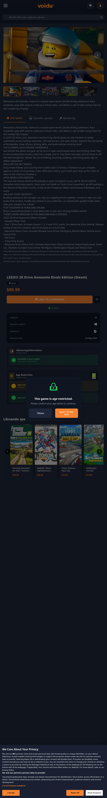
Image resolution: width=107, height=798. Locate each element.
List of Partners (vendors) (13, 789)
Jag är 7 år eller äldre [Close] (67, 413)
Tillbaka (40, 413)
